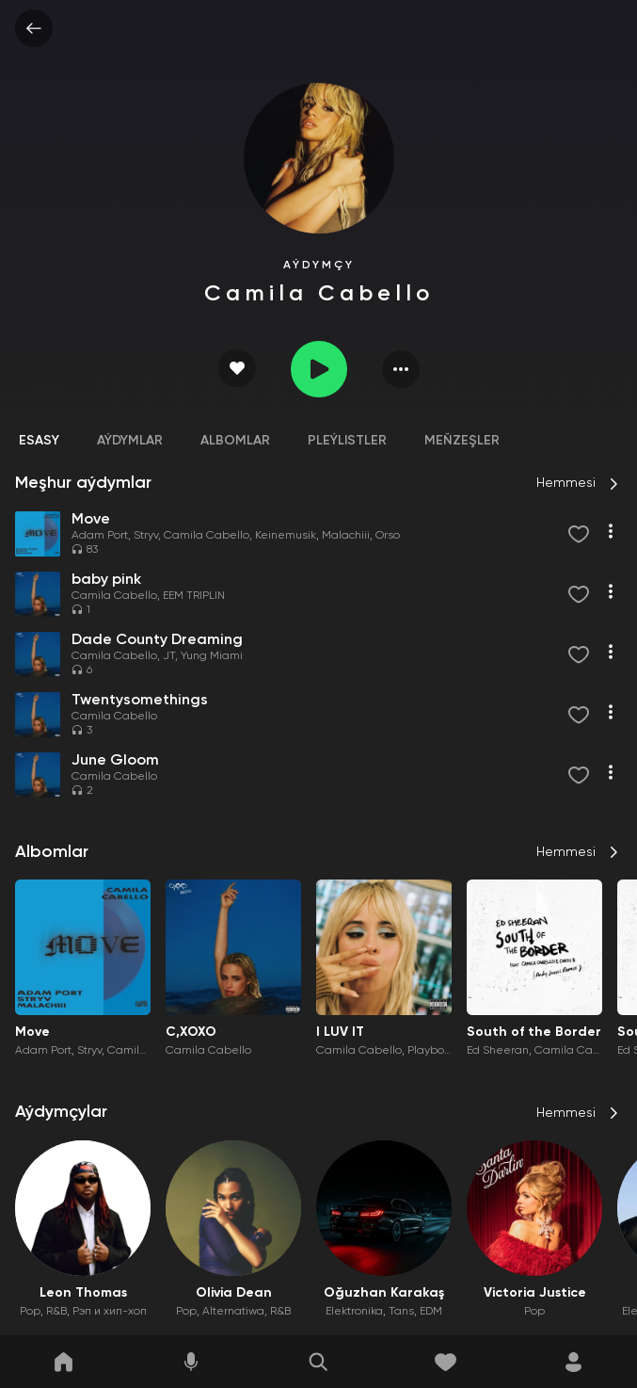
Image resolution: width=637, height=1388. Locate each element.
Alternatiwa (233, 1311)
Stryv (146, 535)
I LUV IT (340, 1032)
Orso (387, 535)
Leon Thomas (83, 1292)
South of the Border (534, 1032)
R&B (56, 1311)
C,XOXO (191, 1032)
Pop (30, 1311)
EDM (431, 1311)
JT (169, 656)
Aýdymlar (130, 440)
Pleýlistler (347, 440)
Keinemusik (285, 535)
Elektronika (354, 1311)
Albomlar (235, 440)
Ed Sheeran (498, 1051)
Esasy (39, 440)
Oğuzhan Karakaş (384, 1292)
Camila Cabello (206, 535)
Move (32, 1032)
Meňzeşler (462, 440)
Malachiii (346, 535)
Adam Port (100, 535)
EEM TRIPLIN (194, 596)
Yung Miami (212, 656)
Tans (401, 1311)
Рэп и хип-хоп (109, 1311)
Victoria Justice (535, 1292)
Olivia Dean (234, 1292)
